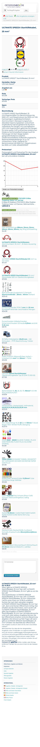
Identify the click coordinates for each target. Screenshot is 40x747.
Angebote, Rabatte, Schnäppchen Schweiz (15, 688)
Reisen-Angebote (8, 678)
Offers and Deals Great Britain (12, 690)
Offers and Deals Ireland (11, 693)
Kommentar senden (11, 575)
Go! (26, 10)
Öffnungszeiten (8, 675)
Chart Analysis (7, 700)
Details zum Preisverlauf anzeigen (13, 189)
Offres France (8, 697)
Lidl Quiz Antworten (9, 668)
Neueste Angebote (8, 673)
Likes (5, 671)
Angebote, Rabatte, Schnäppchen (13, 686)
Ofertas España (9, 695)
